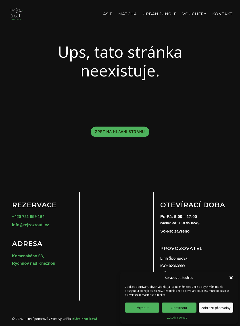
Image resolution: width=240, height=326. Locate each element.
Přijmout (142, 307)
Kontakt (222, 14)
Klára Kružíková (84, 319)
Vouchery (194, 14)
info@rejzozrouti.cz (30, 225)
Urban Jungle (160, 14)
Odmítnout (179, 307)
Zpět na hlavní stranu (120, 132)
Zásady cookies (177, 318)
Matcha (127, 14)
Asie (108, 14)
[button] (231, 277)
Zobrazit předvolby (216, 307)
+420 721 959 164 (28, 216)
